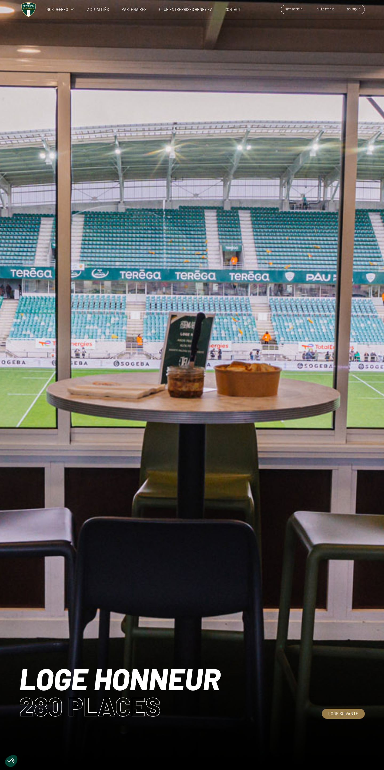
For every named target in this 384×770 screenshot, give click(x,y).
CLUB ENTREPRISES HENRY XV (185, 9)
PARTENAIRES (134, 9)
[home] (28, 9)
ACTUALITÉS (98, 9)
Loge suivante (343, 713)
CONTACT (233, 9)
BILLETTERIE (325, 9)
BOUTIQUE (353, 9)
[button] (58, 9)
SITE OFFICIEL (294, 9)
